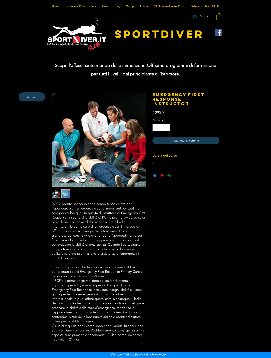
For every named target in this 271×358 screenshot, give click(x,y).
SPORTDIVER (159, 34)
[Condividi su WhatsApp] (169, 176)
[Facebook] (218, 32)
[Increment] (166, 127)
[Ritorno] (32, 96)
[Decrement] (155, 127)
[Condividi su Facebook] (155, 176)
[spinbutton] (161, 127)
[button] (219, 16)
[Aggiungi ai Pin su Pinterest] (162, 176)
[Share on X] (176, 176)
